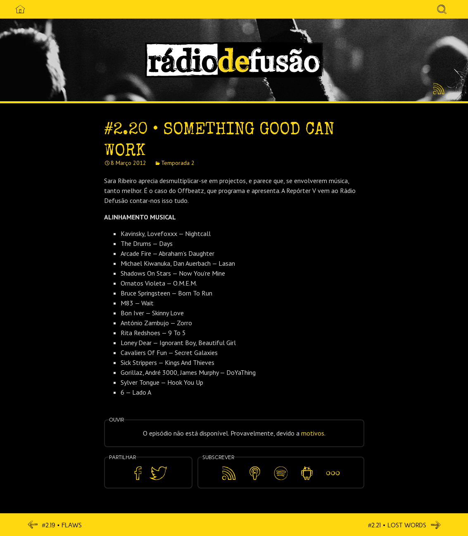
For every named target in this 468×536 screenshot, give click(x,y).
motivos (312, 433)
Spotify (281, 467)
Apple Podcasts (255, 472)
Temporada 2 (178, 163)
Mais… (333, 467)
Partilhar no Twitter (158, 473)
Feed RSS (437, 89)
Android (307, 467)
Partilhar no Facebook (138, 473)
